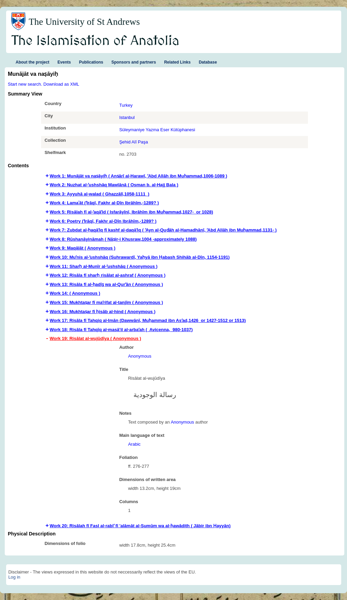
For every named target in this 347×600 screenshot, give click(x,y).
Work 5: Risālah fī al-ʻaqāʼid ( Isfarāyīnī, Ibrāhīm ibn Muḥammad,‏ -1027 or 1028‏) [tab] (131, 212)
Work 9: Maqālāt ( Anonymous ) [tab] (82, 248)
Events (64, 62)
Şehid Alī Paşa (133, 141)
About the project (32, 62)
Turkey (125, 105)
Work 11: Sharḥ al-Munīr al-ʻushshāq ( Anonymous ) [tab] (104, 266)
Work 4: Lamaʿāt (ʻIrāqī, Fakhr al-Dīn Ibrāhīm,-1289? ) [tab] (104, 202)
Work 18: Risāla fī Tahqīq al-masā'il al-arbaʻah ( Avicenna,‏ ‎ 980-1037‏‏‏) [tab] (121, 329)
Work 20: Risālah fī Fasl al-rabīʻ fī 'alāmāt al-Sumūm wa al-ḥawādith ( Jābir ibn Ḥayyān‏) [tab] (140, 525)
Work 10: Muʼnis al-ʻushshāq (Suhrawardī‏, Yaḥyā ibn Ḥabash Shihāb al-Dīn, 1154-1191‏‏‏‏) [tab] (140, 257)
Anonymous (139, 356)
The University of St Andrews (84, 22)
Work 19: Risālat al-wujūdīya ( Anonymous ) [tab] (95, 338)
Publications (91, 62)
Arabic (134, 444)
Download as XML (61, 84)
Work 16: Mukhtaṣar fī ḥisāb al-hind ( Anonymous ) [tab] (103, 311)
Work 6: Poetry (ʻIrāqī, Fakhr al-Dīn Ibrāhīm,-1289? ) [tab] (103, 221)
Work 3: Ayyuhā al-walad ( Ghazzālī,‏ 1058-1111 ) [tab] (99, 193)
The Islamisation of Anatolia (95, 41)
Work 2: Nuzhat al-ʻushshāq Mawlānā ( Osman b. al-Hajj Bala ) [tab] (114, 184)
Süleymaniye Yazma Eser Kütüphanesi (157, 129)
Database (208, 62)
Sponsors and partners (133, 62)
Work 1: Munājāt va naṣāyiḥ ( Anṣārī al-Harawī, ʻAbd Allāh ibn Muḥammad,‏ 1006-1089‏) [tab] (138, 175)
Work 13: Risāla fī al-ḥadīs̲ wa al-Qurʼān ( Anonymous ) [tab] (106, 284)
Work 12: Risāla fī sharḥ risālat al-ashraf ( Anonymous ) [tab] (107, 275)
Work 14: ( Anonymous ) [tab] (75, 293)
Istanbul (127, 117)
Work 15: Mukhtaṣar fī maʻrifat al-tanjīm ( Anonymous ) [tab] (106, 302)
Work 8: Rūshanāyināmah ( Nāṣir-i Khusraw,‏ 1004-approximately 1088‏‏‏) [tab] (123, 239)
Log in (14, 577)
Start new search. (25, 84)
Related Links (177, 62)
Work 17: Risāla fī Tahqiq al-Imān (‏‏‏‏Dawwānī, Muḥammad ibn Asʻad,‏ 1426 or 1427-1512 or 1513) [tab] (148, 320)
